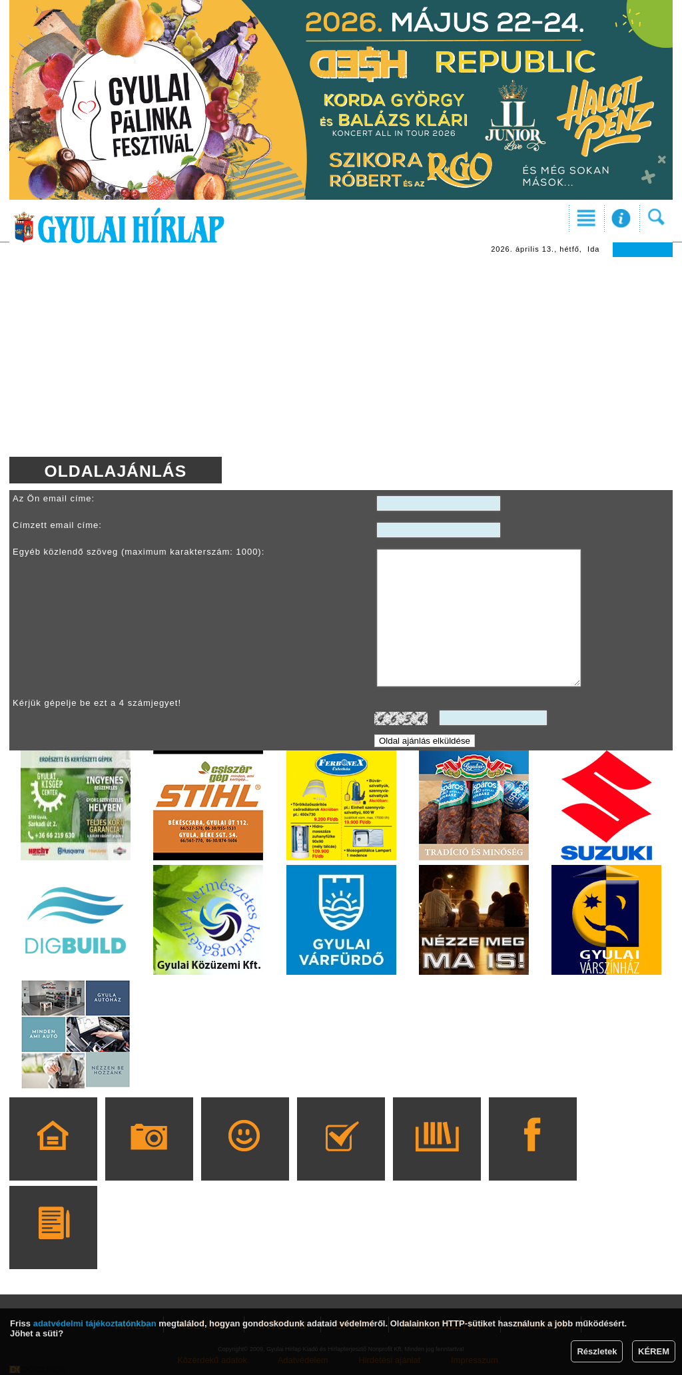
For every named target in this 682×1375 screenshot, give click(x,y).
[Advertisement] (341, 357)
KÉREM (653, 1351)
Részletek (597, 1351)
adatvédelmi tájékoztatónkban (95, 1323)
